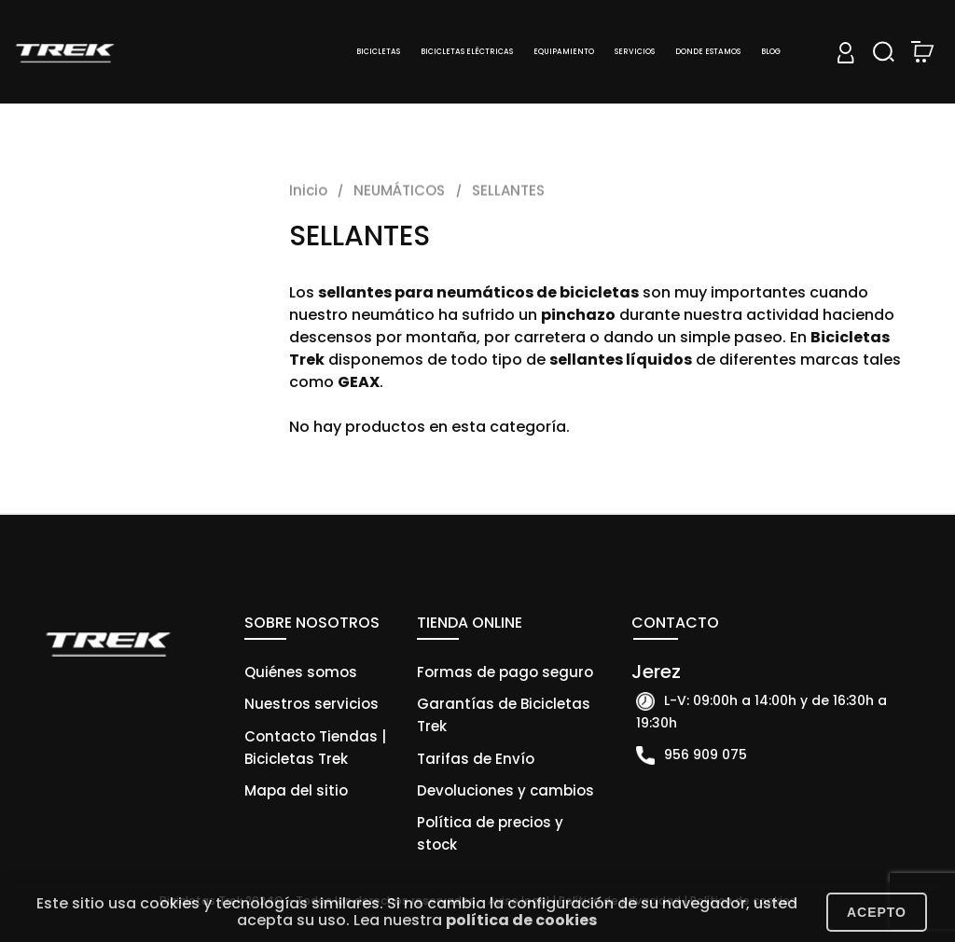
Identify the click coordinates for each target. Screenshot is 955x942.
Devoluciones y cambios (505, 790)
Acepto (877, 912)
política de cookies (521, 920)
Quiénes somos (300, 672)
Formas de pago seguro (505, 672)
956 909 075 (705, 754)
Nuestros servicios (311, 703)
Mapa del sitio (296, 790)
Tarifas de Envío (475, 759)
